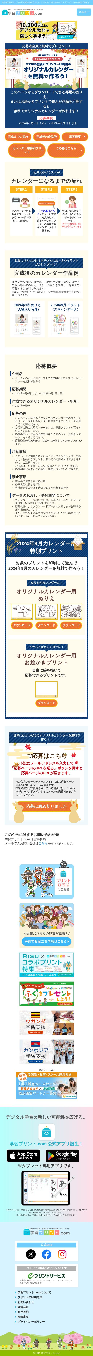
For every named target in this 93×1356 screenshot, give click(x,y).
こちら (43, 843)
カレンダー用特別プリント (26, 150)
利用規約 (23, 1311)
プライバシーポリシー (31, 1321)
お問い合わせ (26, 1302)
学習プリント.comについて (34, 1292)
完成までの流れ (18, 136)
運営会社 (23, 1307)
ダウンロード (22, 625)
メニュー (84, 11)
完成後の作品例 (46, 136)
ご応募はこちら (66, 148)
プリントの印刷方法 (30, 1297)
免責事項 (23, 1316)
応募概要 (75, 136)
